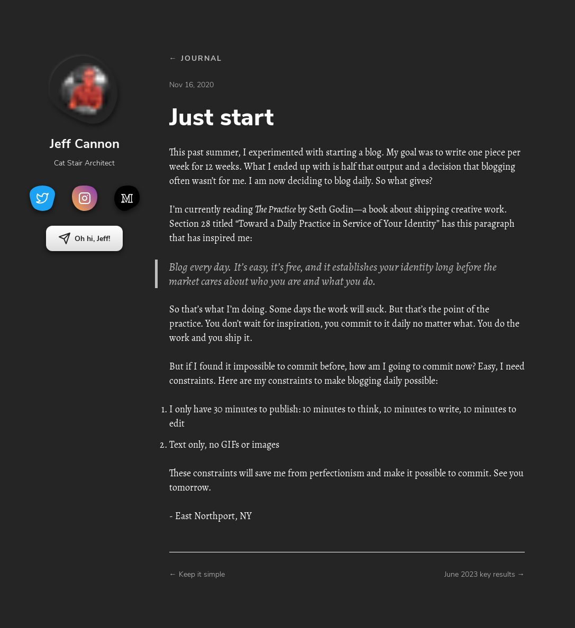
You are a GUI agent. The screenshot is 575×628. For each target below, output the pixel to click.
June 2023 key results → (484, 574)
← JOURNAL (195, 58)
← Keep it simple (197, 574)
